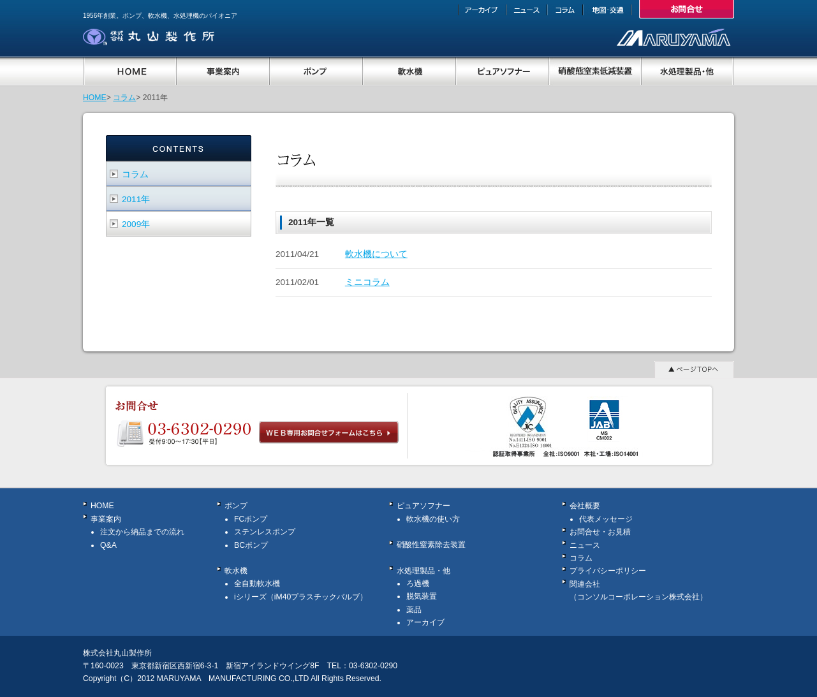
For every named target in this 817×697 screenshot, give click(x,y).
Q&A (108, 545)
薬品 (414, 609)
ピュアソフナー (423, 505)
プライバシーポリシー (608, 570)
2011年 (136, 199)
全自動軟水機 (257, 583)
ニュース (585, 545)
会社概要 (585, 505)
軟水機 (235, 570)
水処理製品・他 (423, 570)
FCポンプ (250, 519)
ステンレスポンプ (264, 531)
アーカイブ (425, 622)
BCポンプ (251, 545)
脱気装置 (421, 596)
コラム (124, 97)
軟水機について (376, 254)
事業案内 (106, 519)
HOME (95, 97)
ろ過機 (417, 583)
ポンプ (235, 505)
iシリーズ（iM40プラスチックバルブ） (300, 596)
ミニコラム (367, 282)
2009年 (136, 224)
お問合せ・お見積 (600, 531)
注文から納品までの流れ (142, 531)
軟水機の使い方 (433, 519)
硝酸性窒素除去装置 (431, 544)
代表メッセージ (606, 519)
